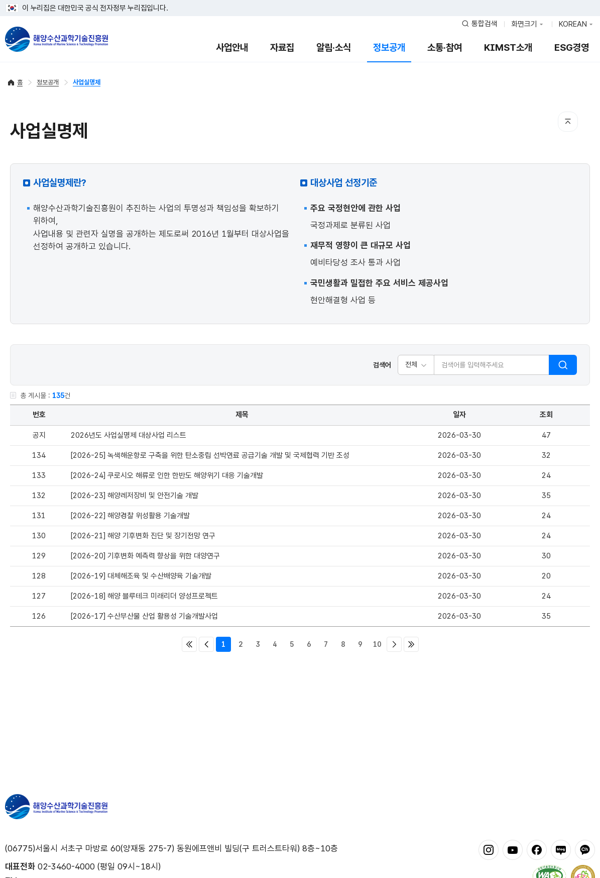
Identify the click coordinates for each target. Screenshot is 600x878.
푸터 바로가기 (300, 0)
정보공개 (389, 47)
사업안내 (232, 47)
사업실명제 (86, 82)
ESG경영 (571, 47)
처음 (189, 644)
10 (377, 644)
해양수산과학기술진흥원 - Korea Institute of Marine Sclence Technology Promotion (56, 39)
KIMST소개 (508, 47)
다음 (394, 644)
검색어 (382, 365)
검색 (563, 365)
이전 (206, 644)
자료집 (282, 47)
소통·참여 (444, 47)
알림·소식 (333, 47)
